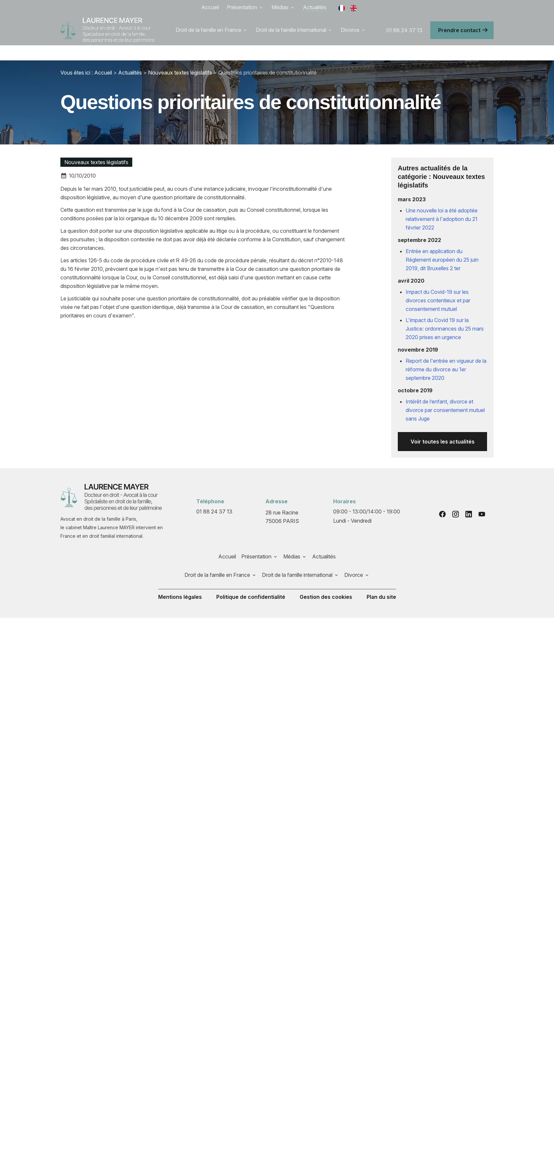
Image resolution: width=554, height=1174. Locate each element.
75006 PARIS (283, 516)
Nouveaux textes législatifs (180, 72)
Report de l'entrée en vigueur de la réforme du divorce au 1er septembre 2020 (446, 369)
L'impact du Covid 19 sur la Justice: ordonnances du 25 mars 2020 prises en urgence (445, 328)
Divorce (350, 30)
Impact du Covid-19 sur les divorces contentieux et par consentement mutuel (438, 300)
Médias (279, 7)
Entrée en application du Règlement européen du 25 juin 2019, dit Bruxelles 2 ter (442, 260)
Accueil (210, 7)
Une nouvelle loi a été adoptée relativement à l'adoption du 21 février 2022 (442, 219)
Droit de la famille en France (208, 30)
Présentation (242, 7)
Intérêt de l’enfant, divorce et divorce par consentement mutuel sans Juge (445, 410)
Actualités (315, 7)
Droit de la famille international (291, 30)
